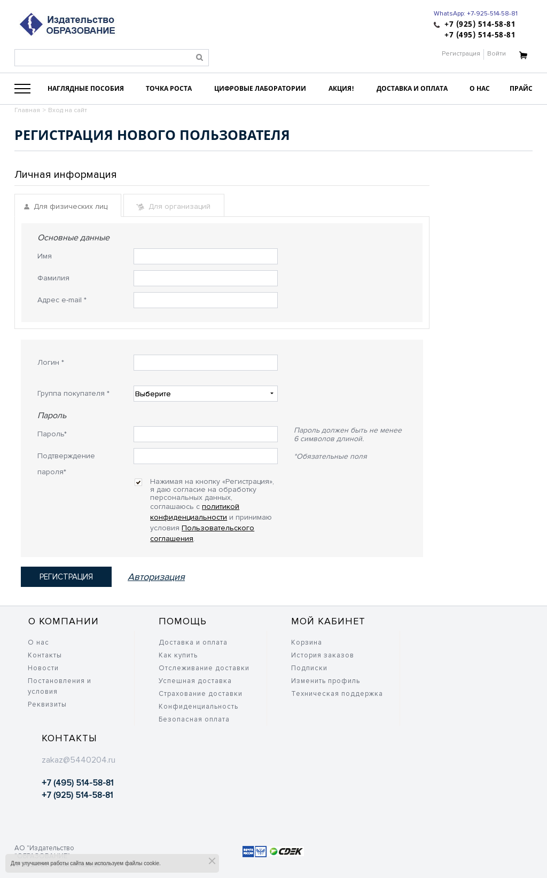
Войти (496, 54)
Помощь (183, 621)
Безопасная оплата (194, 719)
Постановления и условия (59, 686)
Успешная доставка (195, 681)
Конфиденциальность (198, 706)
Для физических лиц (65, 206)
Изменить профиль (325, 681)
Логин (50, 362)
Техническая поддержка (337, 693)
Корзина (306, 642)
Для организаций (173, 206)
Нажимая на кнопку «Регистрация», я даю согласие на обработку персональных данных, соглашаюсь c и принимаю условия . (212, 485)
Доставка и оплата (193, 642)
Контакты (45, 655)
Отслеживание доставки (204, 668)
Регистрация (461, 54)
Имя (44, 256)
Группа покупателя (73, 393)
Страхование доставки (201, 693)
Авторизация (156, 577)
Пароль (52, 433)
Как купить (178, 655)
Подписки (309, 668)
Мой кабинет (328, 621)
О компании (63, 621)
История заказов (322, 655)
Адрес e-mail (62, 299)
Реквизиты (47, 704)
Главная (27, 110)
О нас (38, 642)
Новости (43, 668)
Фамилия (53, 278)
